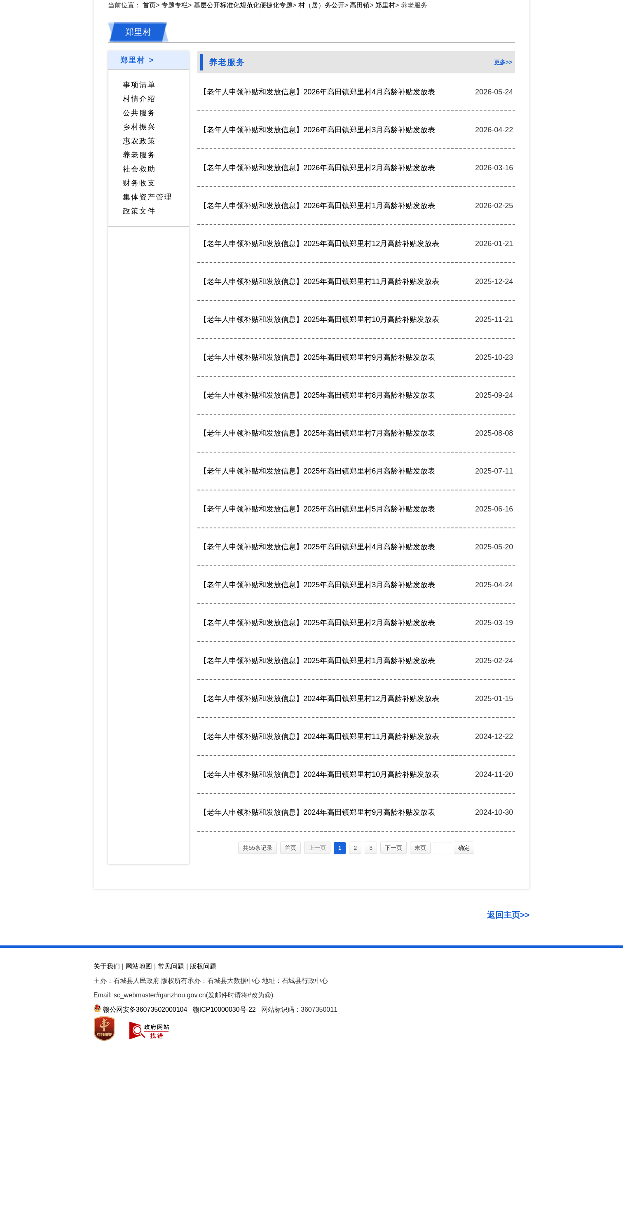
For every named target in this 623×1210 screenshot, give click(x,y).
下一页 (393, 1030)
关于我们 (107, 1147)
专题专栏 (175, 187)
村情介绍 (139, 281)
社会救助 (139, 351)
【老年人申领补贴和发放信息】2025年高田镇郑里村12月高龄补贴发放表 (319, 426)
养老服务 (139, 337)
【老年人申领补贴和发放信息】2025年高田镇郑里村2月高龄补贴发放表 (317, 805)
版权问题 (203, 1147)
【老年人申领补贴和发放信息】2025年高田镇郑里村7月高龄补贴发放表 (317, 615)
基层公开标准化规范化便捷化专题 (243, 187)
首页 (149, 187)
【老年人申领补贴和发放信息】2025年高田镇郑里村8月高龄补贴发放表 (317, 577)
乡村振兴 (139, 309)
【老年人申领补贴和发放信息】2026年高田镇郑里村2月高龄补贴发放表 (317, 350)
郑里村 (385, 187)
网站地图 (139, 1147)
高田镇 (360, 187)
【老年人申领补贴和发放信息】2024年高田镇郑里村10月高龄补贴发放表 (319, 956)
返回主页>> (508, 1096)
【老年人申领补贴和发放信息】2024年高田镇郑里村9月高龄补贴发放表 (317, 994)
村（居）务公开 (321, 187)
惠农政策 (139, 323)
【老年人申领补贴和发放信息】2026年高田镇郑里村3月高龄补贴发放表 (317, 312)
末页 (420, 1030)
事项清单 (139, 267)
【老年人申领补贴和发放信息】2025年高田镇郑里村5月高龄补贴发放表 (317, 691)
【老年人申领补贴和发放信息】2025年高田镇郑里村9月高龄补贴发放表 (317, 539)
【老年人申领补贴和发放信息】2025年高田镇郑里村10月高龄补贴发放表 (319, 501)
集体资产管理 (147, 379)
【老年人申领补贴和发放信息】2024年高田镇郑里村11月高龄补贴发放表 (319, 919)
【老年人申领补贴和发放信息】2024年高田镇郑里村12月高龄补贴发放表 (319, 881)
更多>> (503, 244)
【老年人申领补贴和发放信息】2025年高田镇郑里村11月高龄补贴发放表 (319, 464)
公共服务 (139, 295)
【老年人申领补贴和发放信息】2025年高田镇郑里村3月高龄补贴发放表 (317, 767)
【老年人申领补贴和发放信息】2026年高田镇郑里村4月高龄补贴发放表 (317, 274)
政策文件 (139, 393)
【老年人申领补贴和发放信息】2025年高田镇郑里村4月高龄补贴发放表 (317, 729)
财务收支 (139, 365)
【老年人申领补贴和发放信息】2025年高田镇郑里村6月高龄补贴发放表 (317, 653)
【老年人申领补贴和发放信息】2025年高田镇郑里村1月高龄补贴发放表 (317, 843)
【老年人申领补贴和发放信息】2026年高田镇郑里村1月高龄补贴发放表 (317, 388)
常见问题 (171, 1147)
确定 (464, 1030)
